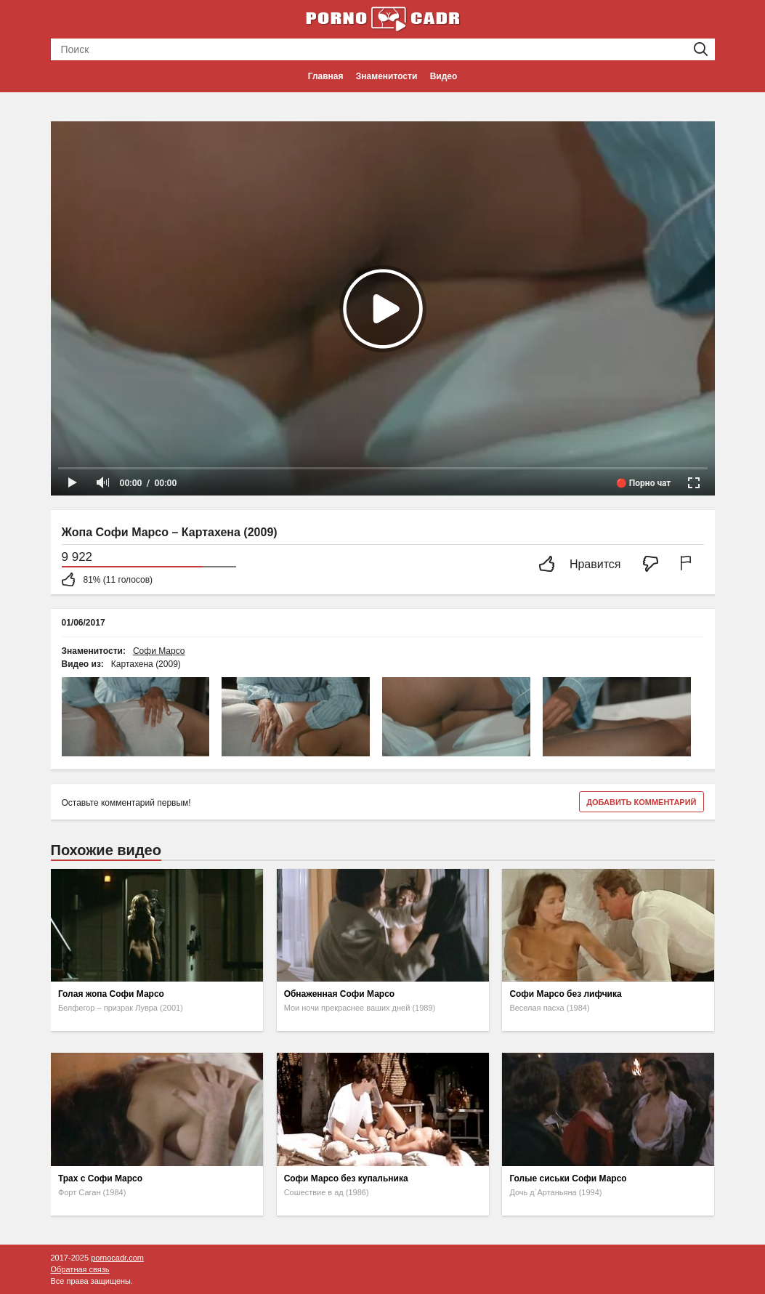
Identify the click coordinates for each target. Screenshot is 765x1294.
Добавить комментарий (641, 802)
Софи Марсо (159, 651)
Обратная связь (80, 1269)
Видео (444, 76)
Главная (326, 76)
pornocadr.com (117, 1257)
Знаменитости (386, 76)
